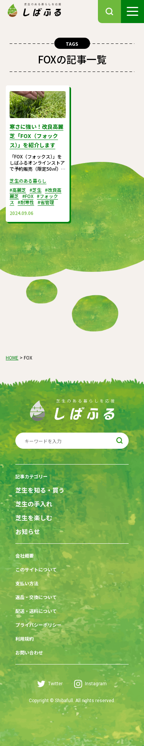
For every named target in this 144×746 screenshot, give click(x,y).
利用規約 (24, 638)
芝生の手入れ (33, 504)
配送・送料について (36, 611)
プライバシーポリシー (38, 624)
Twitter (50, 684)
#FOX (27, 196)
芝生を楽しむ (33, 518)
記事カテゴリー (31, 476)
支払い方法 (26, 583)
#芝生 (35, 189)
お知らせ (27, 532)
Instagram (90, 684)
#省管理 (46, 202)
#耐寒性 (26, 202)
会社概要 (24, 555)
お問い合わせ (29, 652)
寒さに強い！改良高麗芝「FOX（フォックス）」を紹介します (36, 136)
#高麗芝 (18, 189)
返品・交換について (36, 597)
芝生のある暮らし (28, 180)
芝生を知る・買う (40, 490)
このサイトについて (36, 569)
